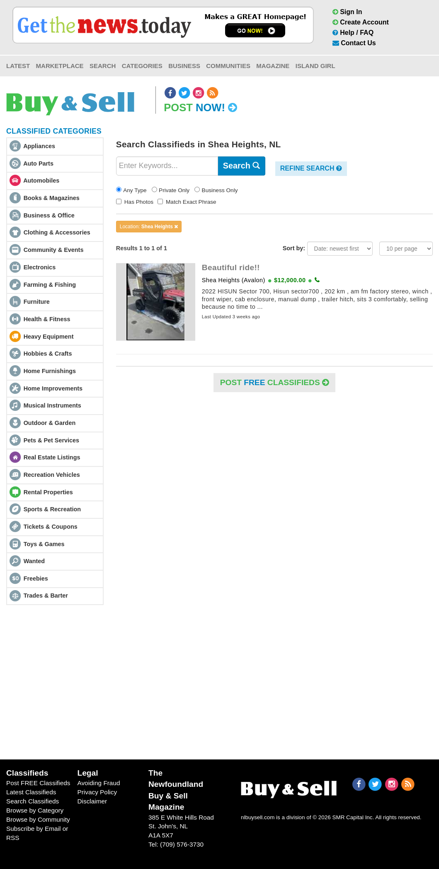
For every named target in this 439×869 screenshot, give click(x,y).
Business (184, 65)
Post (200, 107)
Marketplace (60, 65)
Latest (18, 65)
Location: (149, 226)
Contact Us (354, 42)
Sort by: (294, 248)
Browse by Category (34, 810)
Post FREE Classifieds (38, 782)
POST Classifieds (274, 382)
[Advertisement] (219, 682)
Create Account (360, 22)
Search (103, 65)
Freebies (36, 578)
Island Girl (315, 65)
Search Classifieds (32, 801)
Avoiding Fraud (98, 782)
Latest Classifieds (31, 792)
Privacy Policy (97, 792)
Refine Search (311, 168)
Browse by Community (38, 819)
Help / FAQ (353, 32)
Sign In (347, 11)
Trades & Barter (46, 595)
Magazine (272, 65)
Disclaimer (92, 801)
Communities (228, 65)
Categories (142, 65)
